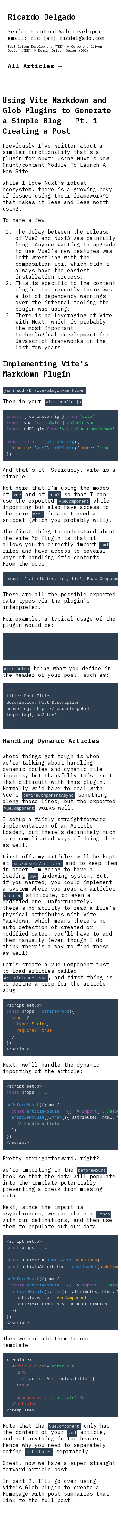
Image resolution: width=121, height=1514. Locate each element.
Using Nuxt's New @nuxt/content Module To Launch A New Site (56, 165)
